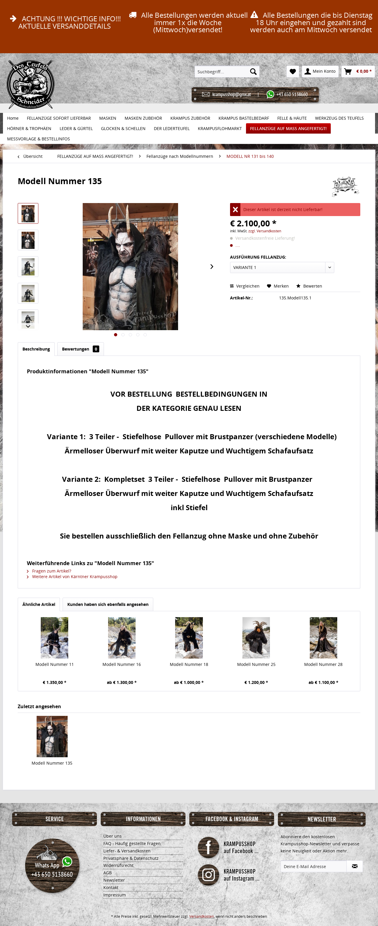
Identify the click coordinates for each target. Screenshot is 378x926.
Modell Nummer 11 (54, 664)
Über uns (112, 836)
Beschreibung (36, 349)
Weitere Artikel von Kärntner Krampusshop (72, 576)
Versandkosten (201, 916)
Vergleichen (245, 286)
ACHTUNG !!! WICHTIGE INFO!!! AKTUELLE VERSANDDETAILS (64, 22)
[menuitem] (227, 71)
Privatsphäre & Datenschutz (131, 858)
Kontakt (110, 887)
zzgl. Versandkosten (264, 230)
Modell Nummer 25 (256, 664)
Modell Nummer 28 (323, 664)
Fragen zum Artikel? (49, 571)
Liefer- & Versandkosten (127, 851)
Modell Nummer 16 (121, 664)
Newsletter (114, 880)
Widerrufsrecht (118, 865)
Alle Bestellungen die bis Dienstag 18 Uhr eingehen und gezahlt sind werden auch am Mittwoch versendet (310, 22)
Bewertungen (80, 349)
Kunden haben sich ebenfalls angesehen (108, 604)
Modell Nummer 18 (189, 664)
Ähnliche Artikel (38, 604)
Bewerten (309, 286)
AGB (107, 872)
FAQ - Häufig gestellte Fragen (132, 843)
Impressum (114, 895)
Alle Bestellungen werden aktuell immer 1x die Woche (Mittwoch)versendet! (187, 22)
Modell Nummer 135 (52, 763)
